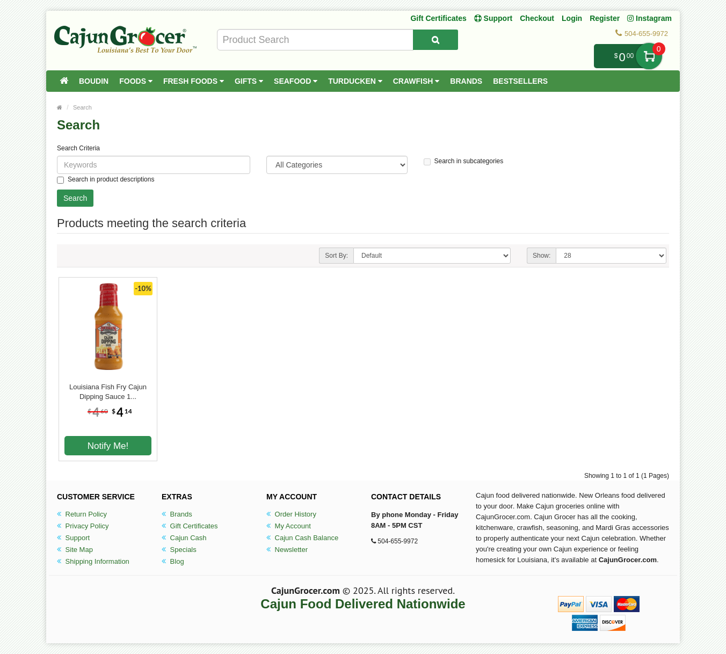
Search (82, 107)
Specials (179, 550)
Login (572, 18)
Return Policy (82, 514)
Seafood (295, 81)
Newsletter (287, 550)
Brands (466, 81)
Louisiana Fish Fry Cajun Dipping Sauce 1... (108, 392)
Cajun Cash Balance (302, 538)
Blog (173, 561)
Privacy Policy (83, 526)
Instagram (649, 18)
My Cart (649, 56)
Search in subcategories (464, 161)
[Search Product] (435, 40)
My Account (288, 526)
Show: (541, 255)
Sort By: (336, 255)
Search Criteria (78, 148)
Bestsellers (520, 81)
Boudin (93, 81)
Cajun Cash (184, 538)
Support (73, 538)
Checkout (537, 18)
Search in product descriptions (105, 180)
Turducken (355, 81)
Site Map (75, 550)
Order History (291, 514)
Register (605, 18)
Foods (136, 81)
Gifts (249, 81)
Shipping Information (93, 561)
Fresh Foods (193, 81)
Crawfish (416, 81)
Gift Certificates (438, 18)
